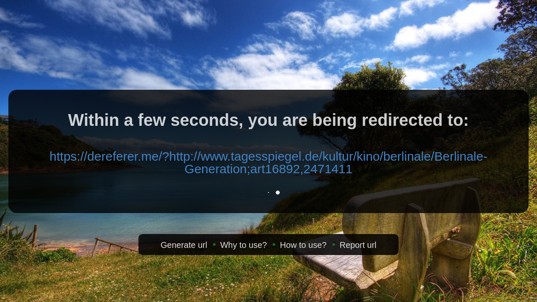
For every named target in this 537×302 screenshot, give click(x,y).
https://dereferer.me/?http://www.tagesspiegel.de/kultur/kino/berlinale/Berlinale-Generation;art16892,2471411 (268, 162)
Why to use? (243, 245)
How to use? (303, 245)
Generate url (184, 245)
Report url (357, 245)
